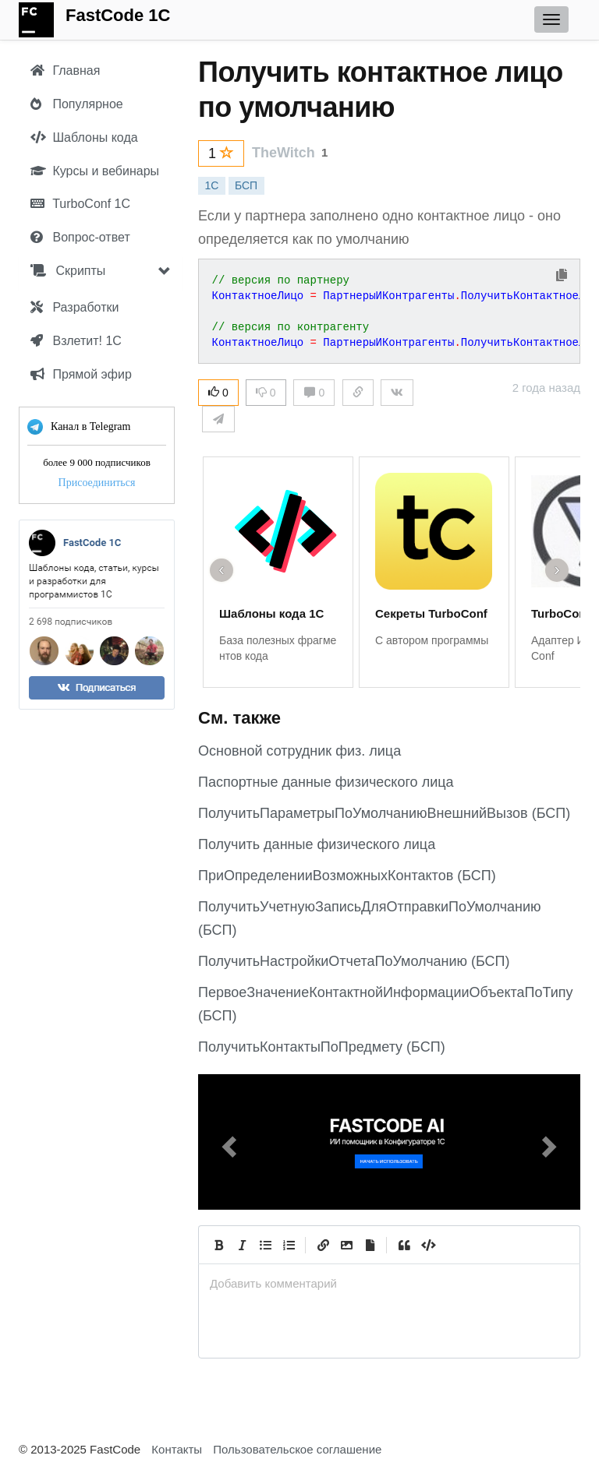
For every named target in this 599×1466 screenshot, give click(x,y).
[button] (227, 1142)
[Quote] (404, 1244)
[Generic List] (265, 1244)
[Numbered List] (288, 1244)
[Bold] (218, 1244)
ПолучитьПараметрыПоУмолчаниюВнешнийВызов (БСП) (384, 813)
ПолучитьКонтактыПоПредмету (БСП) (321, 1047)
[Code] (427, 1244)
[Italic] (241, 1244)
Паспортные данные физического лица (326, 782)
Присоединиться (97, 482)
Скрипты (67, 270)
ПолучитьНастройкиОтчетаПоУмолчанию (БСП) (354, 961)
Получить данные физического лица (316, 844)
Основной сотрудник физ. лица (299, 751)
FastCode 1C (118, 15)
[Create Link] (323, 1244)
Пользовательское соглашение (297, 1449)
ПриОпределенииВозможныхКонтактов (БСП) (347, 875)
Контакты (176, 1449)
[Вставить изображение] (346, 1244)
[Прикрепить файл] (369, 1244)
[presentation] (389, 1283)
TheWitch (283, 152)
